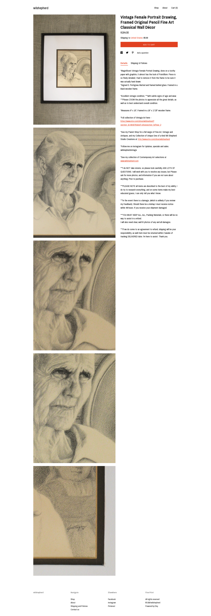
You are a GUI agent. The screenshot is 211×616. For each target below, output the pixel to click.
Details (124, 63)
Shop (156, 7)
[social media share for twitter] (127, 53)
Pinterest (111, 606)
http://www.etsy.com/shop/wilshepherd (154, 139)
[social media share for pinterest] (133, 53)
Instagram (112, 602)
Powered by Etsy (151, 606)
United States (137, 37)
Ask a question (142, 53)
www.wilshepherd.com (130, 160)
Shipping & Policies (139, 63)
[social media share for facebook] (122, 53)
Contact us (75, 609)
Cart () (174, 7)
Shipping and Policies (79, 606)
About (164, 7)
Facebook (112, 599)
